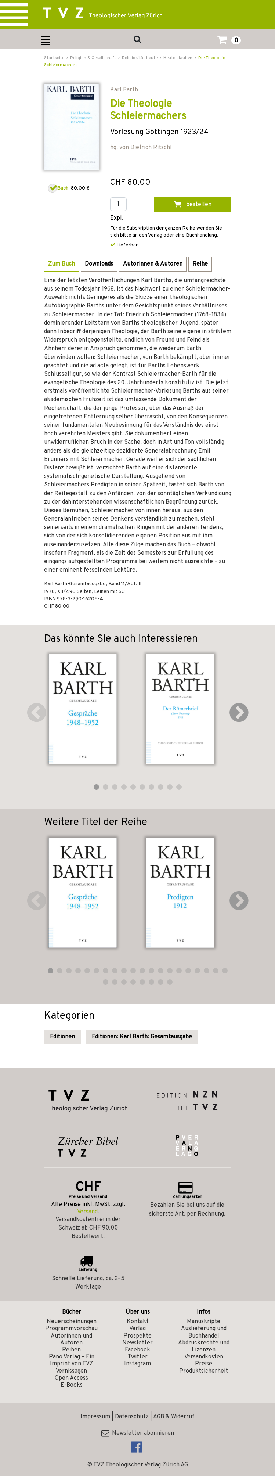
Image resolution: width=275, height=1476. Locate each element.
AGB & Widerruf (174, 1417)
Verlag (137, 1328)
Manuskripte (203, 1321)
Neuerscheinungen (72, 1321)
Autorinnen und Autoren (71, 1339)
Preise (203, 1364)
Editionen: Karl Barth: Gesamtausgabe (142, 1037)
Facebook (137, 1350)
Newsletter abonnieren (137, 1433)
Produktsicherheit (203, 1371)
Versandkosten (203, 1357)
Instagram (137, 1364)
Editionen (62, 1037)
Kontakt (138, 1321)
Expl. (116, 218)
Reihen (71, 1350)
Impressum (95, 1417)
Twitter (138, 1357)
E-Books (72, 1385)
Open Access (71, 1378)
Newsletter (137, 1343)
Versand (87, 1212)
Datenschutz (132, 1417)
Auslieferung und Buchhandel (204, 1332)
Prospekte (137, 1336)
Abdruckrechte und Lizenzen (203, 1346)
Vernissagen (71, 1371)
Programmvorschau (71, 1328)
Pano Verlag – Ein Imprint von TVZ (71, 1360)
